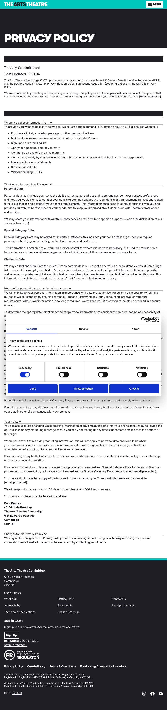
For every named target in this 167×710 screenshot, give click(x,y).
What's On (10, 599)
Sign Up (11, 635)
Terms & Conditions (63, 666)
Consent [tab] (31, 328)
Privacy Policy (13, 666)
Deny (33, 388)
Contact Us (118, 599)
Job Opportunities (123, 605)
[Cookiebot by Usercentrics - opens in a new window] (144, 319)
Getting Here (66, 599)
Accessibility (12, 605)
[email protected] (15, 645)
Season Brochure (69, 612)
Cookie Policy (36, 666)
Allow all (134, 388)
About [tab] (135, 328)
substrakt (17, 693)
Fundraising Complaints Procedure (103, 666)
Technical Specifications (20, 612)
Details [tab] (83, 328)
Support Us (65, 605)
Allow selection (83, 388)
